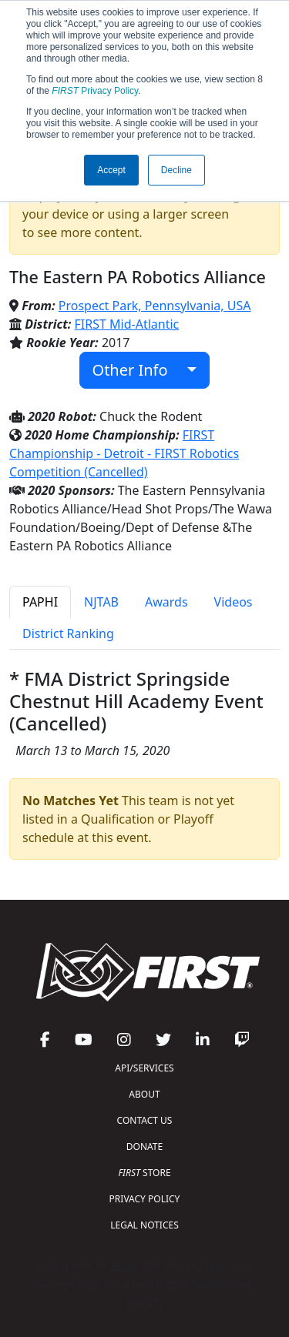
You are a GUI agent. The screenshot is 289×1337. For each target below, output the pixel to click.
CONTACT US (145, 1120)
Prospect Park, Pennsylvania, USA (155, 305)
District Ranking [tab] (68, 633)
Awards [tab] (166, 601)
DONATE (144, 1146)
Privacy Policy (95, 90)
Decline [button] (176, 170)
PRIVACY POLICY (144, 1198)
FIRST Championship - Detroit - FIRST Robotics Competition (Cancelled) (124, 453)
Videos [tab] (233, 601)
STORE (144, 1172)
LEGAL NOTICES (144, 1225)
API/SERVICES (144, 1068)
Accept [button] (111, 170)
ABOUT (144, 1094)
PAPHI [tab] (40, 601)
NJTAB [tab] (101, 601)
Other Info (138, 369)
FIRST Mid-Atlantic (127, 324)
